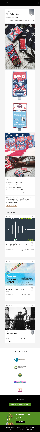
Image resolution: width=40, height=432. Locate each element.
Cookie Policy (29, 429)
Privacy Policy (22, 429)
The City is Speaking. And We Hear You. (16, 245)
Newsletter (32, 427)
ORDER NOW (21, 422)
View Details (8, 254)
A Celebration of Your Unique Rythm (15, 290)
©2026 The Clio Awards (10, 427)
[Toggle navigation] (37, 3)
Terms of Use (15, 429)
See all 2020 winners (11, 205)
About (23, 427)
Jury (27, 427)
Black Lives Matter (11, 334)
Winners (18, 427)
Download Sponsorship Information (20, 404)
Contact (9, 429)
